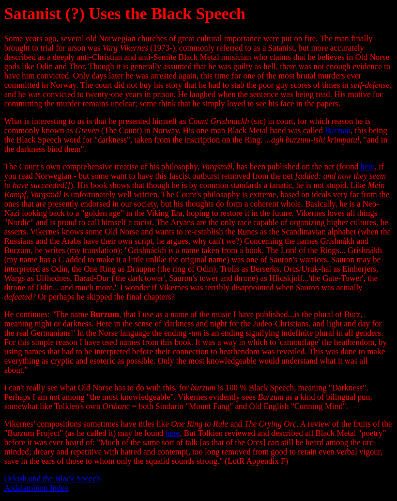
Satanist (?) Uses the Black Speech (125, 13)
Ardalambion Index (36, 487)
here (367, 166)
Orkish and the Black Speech (52, 478)
